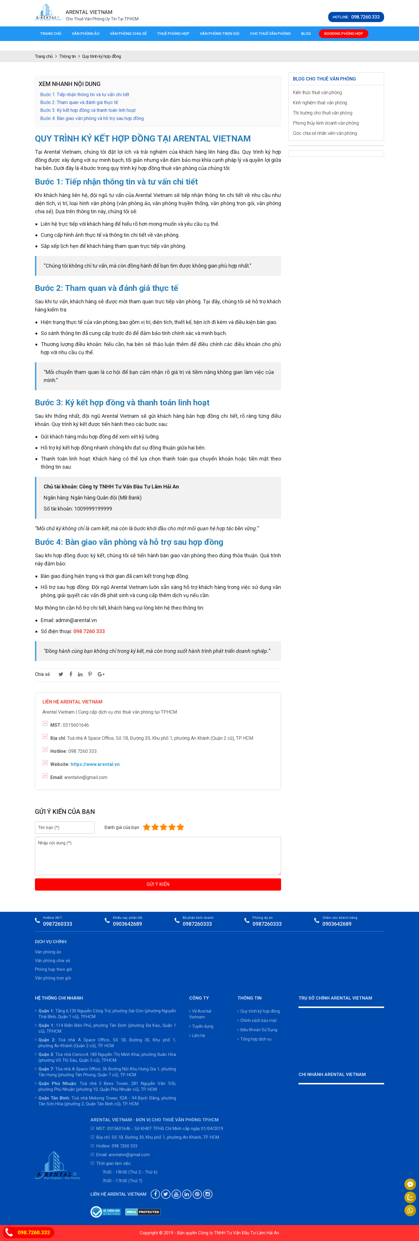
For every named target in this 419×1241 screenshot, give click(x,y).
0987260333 (57, 924)
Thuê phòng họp (173, 34)
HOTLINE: (356, 17)
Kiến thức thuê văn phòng (317, 92)
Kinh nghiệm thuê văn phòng (320, 102)
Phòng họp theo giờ (53, 969)
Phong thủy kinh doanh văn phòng (326, 123)
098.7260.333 (34, 1232)
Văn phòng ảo (86, 34)
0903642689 (127, 924)
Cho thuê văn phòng (270, 34)
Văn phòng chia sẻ (128, 34)
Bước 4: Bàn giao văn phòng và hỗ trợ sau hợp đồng (92, 118)
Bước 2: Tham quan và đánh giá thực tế (79, 102)
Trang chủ (50, 34)
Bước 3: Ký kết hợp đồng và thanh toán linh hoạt (88, 110)
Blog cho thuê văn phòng (324, 79)
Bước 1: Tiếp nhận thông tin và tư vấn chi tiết (84, 94)
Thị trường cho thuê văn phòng (322, 113)
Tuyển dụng (201, 1026)
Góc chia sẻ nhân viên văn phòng (325, 133)
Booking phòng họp (343, 34)
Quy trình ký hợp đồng (258, 1011)
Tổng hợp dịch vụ (254, 1039)
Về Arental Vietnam (200, 1014)
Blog (306, 34)
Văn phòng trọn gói (219, 34)
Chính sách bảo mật (257, 1020)
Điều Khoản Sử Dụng (257, 1029)
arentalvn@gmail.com (129, 1154)
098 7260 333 (124, 1146)
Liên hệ (197, 1035)
